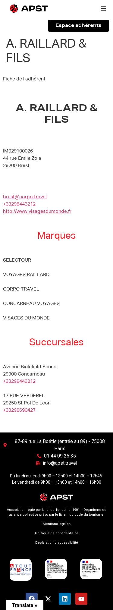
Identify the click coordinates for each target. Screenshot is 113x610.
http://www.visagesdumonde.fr (37, 211)
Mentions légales (57, 524)
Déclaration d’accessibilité (56, 543)
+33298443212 (19, 204)
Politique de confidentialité (56, 533)
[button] (103, 8)
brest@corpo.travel (25, 197)
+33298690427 (19, 410)
